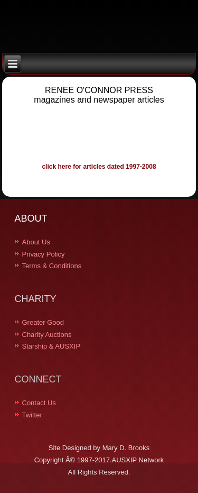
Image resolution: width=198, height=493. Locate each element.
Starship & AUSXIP (51, 346)
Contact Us (39, 403)
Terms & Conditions (52, 266)
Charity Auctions (47, 335)
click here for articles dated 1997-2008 (99, 166)
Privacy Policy (43, 254)
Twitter (32, 415)
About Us (36, 242)
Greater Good (43, 322)
